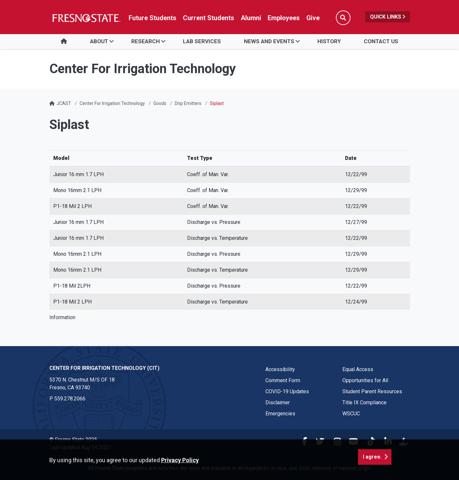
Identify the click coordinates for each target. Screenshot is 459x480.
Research (145, 41)
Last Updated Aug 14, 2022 (80, 447)
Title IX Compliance (364, 402)
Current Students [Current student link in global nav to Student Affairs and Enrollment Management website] (208, 18)
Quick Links (387, 17)
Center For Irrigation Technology (112, 103)
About (99, 41)
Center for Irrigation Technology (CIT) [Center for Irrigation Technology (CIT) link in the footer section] (104, 368)
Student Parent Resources (372, 391)
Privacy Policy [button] (180, 475)
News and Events (269, 41)
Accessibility (280, 369)
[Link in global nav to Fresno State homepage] (85, 18)
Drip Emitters (188, 103)
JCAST (64, 103)
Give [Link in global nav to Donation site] (313, 18)
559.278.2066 (69, 399)
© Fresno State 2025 (73, 439)
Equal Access (357, 369)
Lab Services (202, 41)
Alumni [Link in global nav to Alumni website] (251, 18)
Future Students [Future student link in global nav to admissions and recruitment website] (152, 18)
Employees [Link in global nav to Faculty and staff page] (284, 18)
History (329, 41)
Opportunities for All (365, 380)
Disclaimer (277, 402)
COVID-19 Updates (287, 391)
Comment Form (282, 380)
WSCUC (351, 413)
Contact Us (381, 41)
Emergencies (280, 413)
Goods (159, 103)
